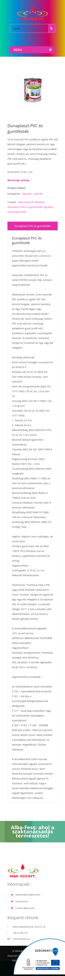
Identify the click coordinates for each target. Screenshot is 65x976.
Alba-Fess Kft (25, 202)
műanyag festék (16, 211)
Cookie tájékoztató (25, 908)
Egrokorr (27, 193)
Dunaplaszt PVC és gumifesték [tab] (32, 226)
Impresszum (21, 901)
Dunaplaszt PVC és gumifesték (24, 207)
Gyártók (38, 193)
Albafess (40, 202)
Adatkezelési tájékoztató (27, 894)
